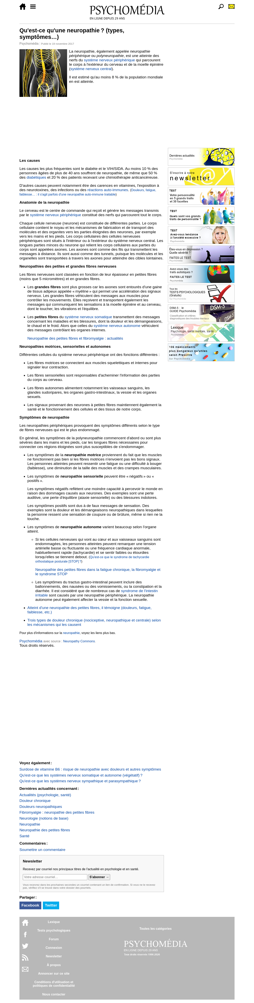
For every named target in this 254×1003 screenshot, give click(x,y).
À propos (54, 965)
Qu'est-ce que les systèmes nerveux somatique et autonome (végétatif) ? (80, 775)
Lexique (54, 922)
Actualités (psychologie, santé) (45, 795)
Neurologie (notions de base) (43, 818)
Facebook (30, 905)
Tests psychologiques (53, 930)
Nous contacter (53, 994)
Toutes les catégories (155, 928)
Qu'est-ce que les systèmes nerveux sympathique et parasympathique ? (80, 781)
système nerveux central (91, 69)
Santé (24, 836)
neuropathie (71, 633)
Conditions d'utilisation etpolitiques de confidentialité (54, 983)
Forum (54, 939)
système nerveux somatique (88, 317)
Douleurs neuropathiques (40, 807)
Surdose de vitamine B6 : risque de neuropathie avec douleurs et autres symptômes (90, 769)
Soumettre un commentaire (42, 850)
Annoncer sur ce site (53, 973)
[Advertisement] (91, 127)
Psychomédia (28, 43)
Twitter (51, 905)
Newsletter (54, 956)
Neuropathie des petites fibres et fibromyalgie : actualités (75, 338)
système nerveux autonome (117, 326)
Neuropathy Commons (79, 641)
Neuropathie (29, 824)
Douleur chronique (35, 801)
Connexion (54, 947)
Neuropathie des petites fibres (44, 830)
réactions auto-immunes (107, 190)
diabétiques (36, 177)
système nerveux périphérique (109, 60)
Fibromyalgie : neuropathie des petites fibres (56, 812)
